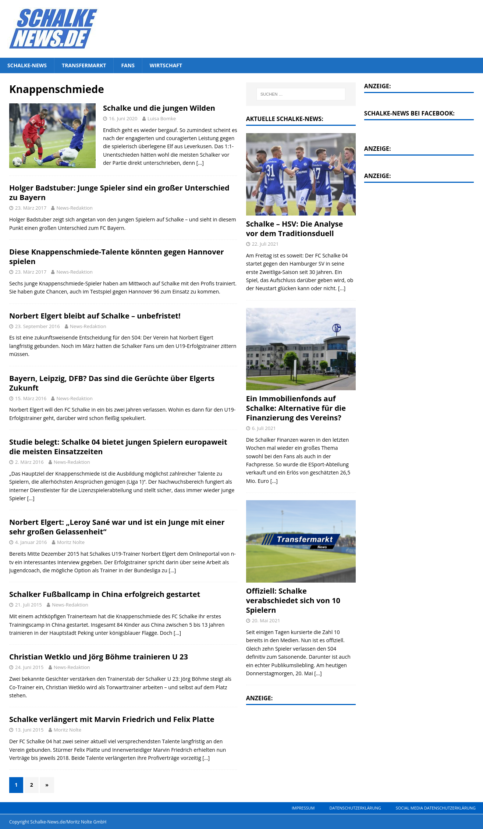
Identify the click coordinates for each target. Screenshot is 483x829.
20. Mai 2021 (266, 620)
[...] (341, 288)
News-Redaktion (74, 207)
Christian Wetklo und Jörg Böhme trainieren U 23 (98, 657)
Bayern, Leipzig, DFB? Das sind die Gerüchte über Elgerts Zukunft (111, 383)
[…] (200, 162)
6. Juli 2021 (264, 428)
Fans (127, 65)
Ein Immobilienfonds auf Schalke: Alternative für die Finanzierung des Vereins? (296, 408)
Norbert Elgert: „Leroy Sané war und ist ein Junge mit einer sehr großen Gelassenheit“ (117, 527)
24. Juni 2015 (29, 667)
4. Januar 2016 (31, 542)
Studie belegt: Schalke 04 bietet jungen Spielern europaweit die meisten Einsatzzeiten (118, 446)
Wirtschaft (166, 65)
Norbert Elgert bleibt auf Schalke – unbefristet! (95, 316)
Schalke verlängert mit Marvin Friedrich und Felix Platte (111, 719)
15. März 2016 (30, 398)
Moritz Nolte (71, 542)
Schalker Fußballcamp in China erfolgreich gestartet (104, 594)
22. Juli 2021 (265, 244)
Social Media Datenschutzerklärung (436, 808)
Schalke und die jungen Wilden (159, 108)
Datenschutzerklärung (355, 808)
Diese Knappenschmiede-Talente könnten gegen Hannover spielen (116, 256)
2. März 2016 (29, 462)
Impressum (303, 808)
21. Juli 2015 (28, 604)
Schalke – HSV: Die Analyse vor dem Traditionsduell (294, 228)
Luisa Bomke (162, 118)
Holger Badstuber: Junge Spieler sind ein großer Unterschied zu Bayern (119, 192)
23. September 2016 (37, 326)
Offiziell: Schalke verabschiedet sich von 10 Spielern (293, 600)
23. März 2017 (30, 207)
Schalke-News (27, 65)
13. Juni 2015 (29, 729)
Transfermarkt (84, 65)
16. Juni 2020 (123, 118)
